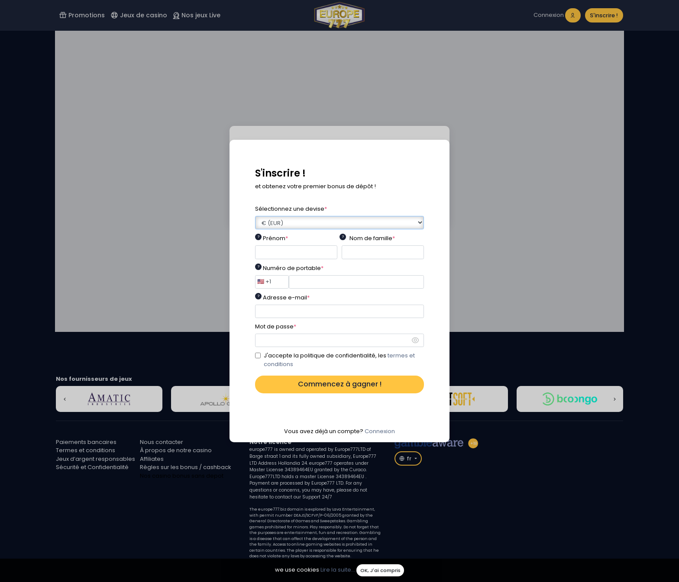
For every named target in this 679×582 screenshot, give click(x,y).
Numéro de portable (293, 268)
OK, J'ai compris (380, 570)
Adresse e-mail (286, 297)
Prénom (275, 238)
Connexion (380, 431)
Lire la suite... (337, 570)
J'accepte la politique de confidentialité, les (339, 359)
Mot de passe (275, 326)
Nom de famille (372, 238)
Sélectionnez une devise (291, 209)
